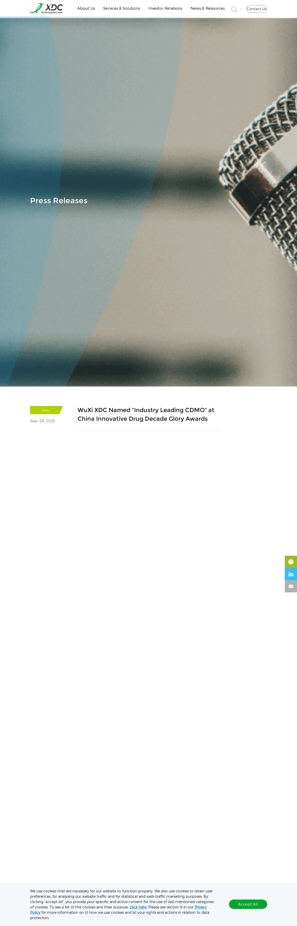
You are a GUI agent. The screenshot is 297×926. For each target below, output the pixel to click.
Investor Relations (165, 8)
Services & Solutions (121, 8)
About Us (86, 8)
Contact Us (256, 9)
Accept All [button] (248, 904)
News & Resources (207, 8)
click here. (138, 907)
